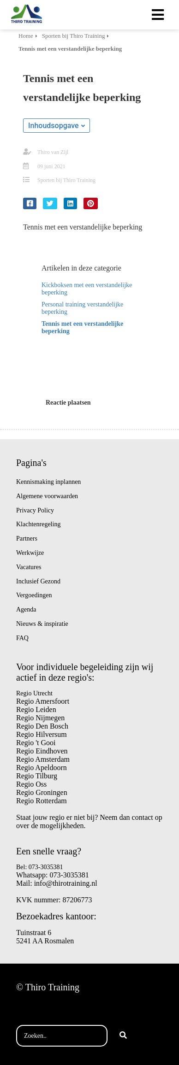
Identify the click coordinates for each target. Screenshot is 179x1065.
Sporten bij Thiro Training (66, 180)
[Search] (123, 1036)
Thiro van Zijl (52, 152)
